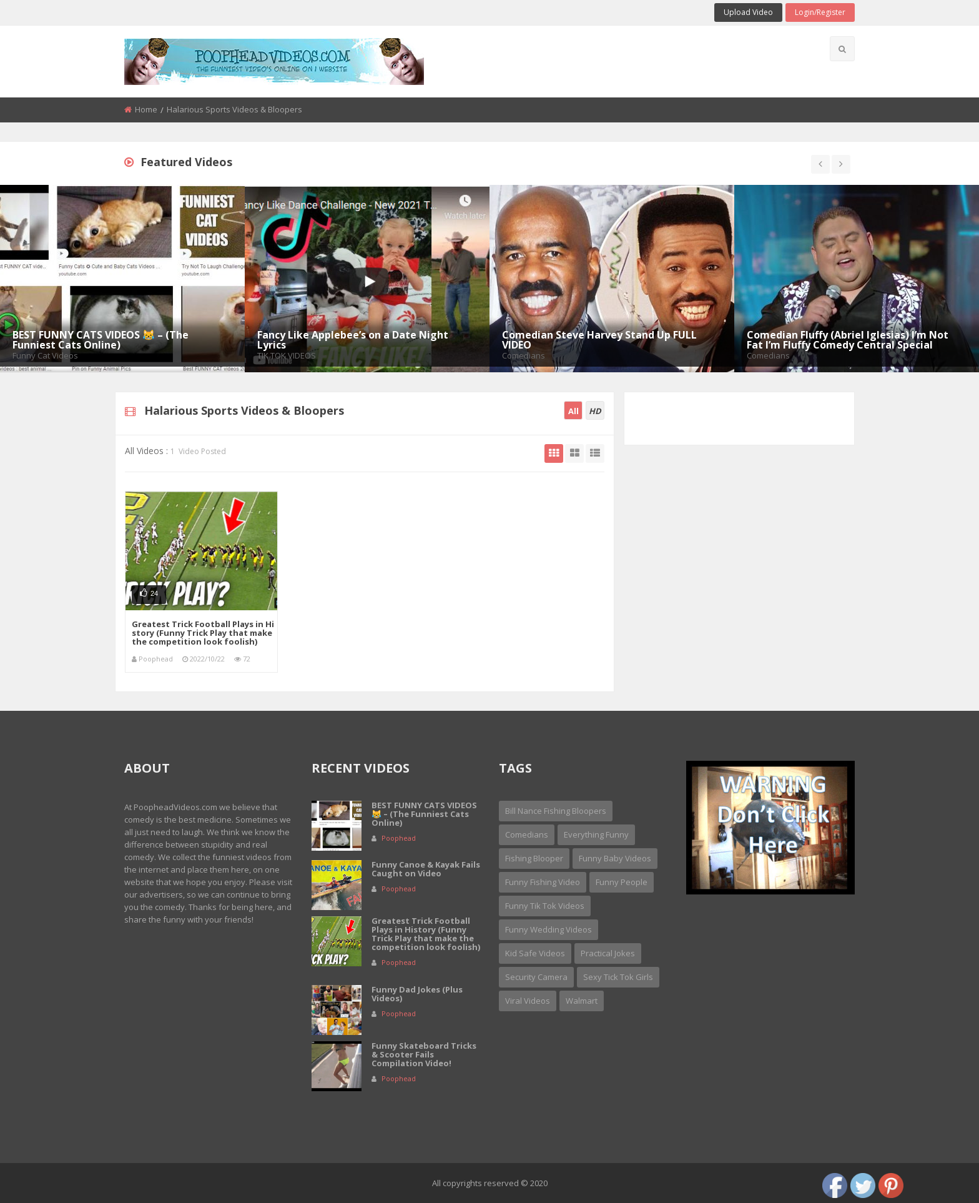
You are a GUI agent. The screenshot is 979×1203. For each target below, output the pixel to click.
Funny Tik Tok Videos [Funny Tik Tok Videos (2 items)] (544, 905)
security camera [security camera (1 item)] (536, 977)
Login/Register (820, 12)
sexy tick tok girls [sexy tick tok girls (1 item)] (618, 977)
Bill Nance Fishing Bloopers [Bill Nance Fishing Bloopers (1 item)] (555, 810)
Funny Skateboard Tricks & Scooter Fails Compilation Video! (423, 1054)
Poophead (156, 658)
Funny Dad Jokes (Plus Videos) (417, 994)
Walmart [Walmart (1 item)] (582, 1000)
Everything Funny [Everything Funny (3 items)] (596, 834)
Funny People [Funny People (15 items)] (621, 882)
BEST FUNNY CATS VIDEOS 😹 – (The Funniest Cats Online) (424, 814)
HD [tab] (595, 411)
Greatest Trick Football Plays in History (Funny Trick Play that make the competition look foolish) (203, 632)
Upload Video (748, 12)
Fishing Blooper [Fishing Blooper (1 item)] (534, 858)
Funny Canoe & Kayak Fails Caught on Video (425, 869)
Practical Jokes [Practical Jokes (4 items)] (608, 953)
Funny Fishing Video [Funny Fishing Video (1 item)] (542, 882)
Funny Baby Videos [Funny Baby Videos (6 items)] (615, 858)
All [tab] (573, 411)
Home (146, 109)
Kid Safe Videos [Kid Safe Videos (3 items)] (535, 953)
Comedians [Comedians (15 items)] (526, 834)
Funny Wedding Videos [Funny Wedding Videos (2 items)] (548, 929)
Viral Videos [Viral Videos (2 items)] (527, 1000)
